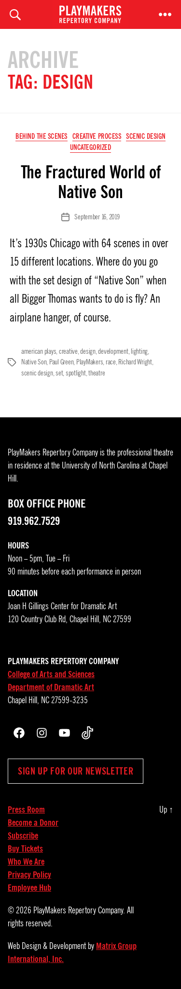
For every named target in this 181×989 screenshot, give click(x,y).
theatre (96, 373)
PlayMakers (89, 362)
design (87, 351)
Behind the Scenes (41, 137)
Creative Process (96, 137)
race (111, 362)
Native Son (33, 362)
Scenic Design (146, 137)
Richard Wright (135, 362)
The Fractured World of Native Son (91, 181)
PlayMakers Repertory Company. (79, 910)
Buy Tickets (25, 849)
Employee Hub (29, 888)
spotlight (76, 373)
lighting (139, 351)
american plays (38, 351)
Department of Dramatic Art (51, 687)
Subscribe (23, 836)
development (113, 351)
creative (68, 351)
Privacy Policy (29, 875)
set (59, 373)
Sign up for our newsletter (75, 771)
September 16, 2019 (96, 217)
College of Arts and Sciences (51, 674)
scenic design (37, 373)
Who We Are (26, 862)
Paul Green (61, 362)
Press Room (26, 809)
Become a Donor (33, 823)
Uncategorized (90, 148)
